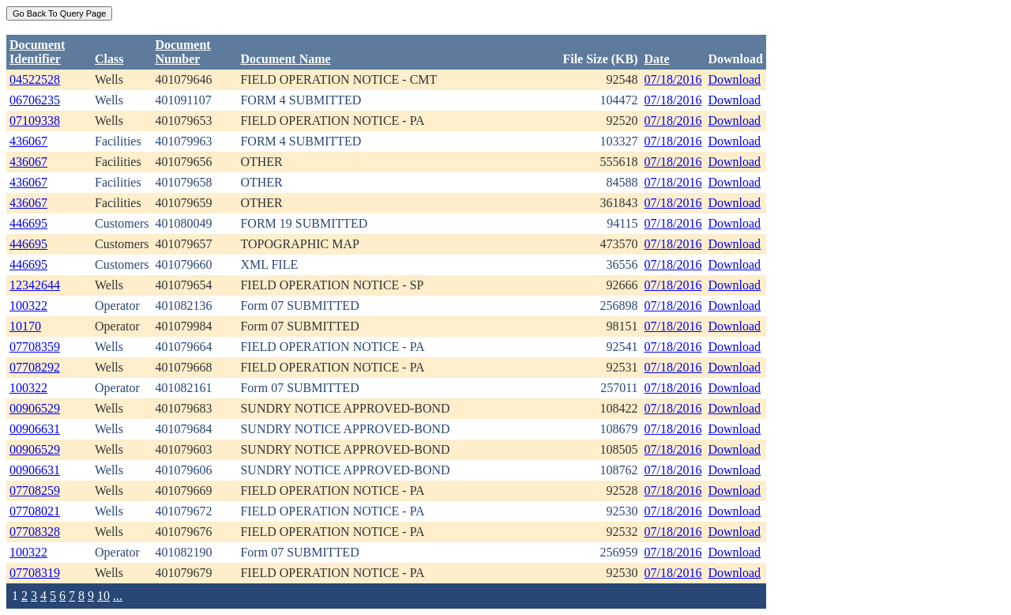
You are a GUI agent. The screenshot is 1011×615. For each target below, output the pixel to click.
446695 (28, 223)
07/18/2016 (673, 79)
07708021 (34, 511)
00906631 (34, 429)
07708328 (34, 531)
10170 (25, 326)
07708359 (34, 346)
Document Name (285, 59)
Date (657, 59)
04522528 (34, 79)
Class (109, 59)
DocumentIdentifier (37, 52)
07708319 (34, 572)
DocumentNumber (182, 52)
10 (103, 595)
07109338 (34, 120)
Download (734, 79)
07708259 (34, 490)
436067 (28, 141)
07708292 (34, 367)
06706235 (34, 100)
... (117, 595)
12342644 (34, 285)
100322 (28, 305)
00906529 (34, 408)
